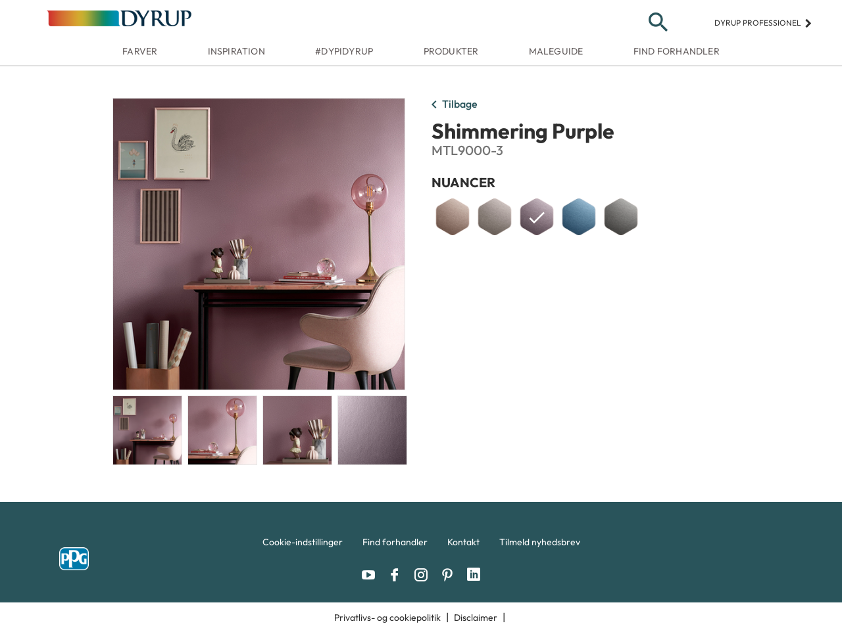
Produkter (451, 51)
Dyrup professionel (763, 23)
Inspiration (236, 51)
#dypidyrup (344, 51)
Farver (139, 51)
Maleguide (556, 51)
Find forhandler (676, 51)
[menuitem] (303, 545)
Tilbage (452, 105)
